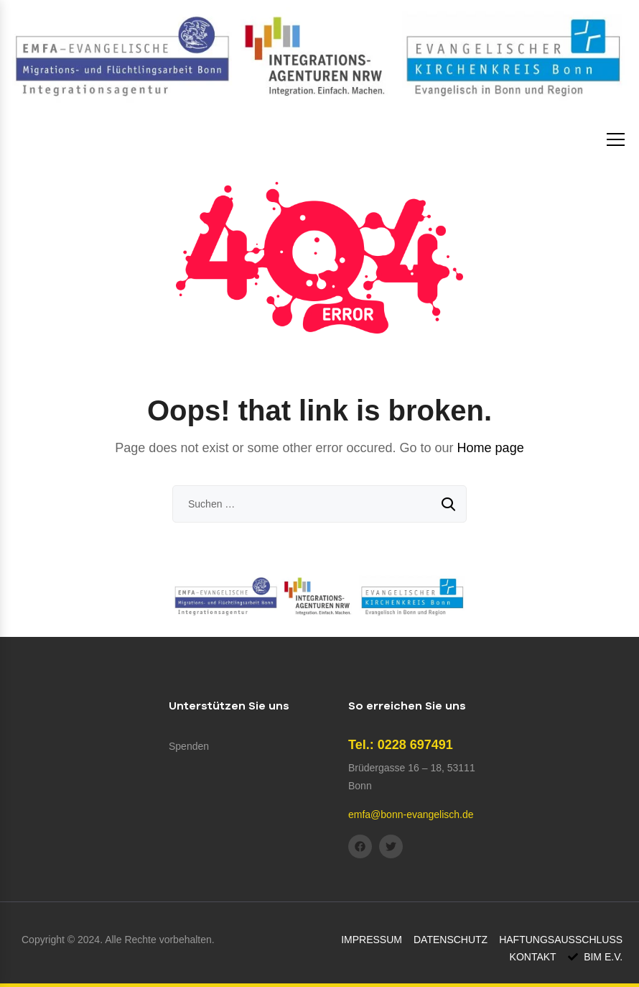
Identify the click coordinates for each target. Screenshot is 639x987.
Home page (490, 448)
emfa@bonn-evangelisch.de (411, 814)
